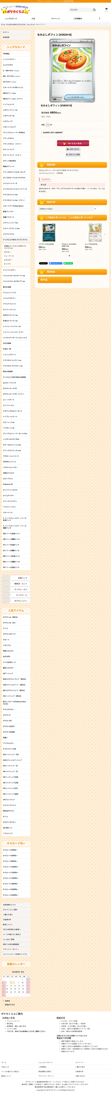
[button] (100, 18)
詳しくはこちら (20, 1026)
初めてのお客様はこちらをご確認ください (30, 1031)
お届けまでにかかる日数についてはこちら (72, 1036)
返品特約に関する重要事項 (51, 132)
